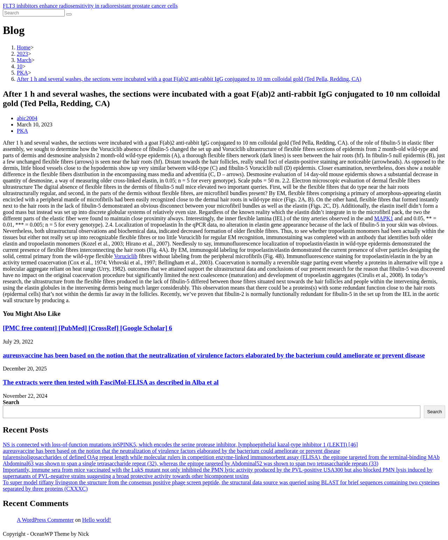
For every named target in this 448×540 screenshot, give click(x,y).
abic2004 (27, 118)
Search (11, 402)
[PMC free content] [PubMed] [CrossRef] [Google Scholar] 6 (87, 328)
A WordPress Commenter (45, 520)
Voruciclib (125, 256)
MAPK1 (383, 218)
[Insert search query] (34, 12)
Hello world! (96, 520)
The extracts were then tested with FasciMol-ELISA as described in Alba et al (111, 382)
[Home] (23, 47)
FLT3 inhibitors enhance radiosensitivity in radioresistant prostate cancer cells (90, 6)
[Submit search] (69, 14)
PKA (22, 131)
